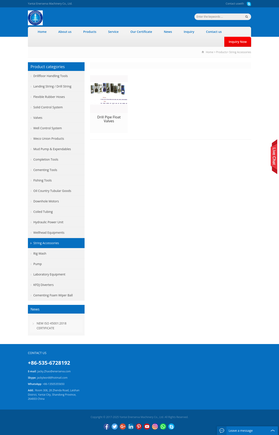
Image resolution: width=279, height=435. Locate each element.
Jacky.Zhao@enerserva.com (54, 371)
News (168, 32)
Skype (171, 426)
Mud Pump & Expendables (52, 149)
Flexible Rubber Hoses (49, 97)
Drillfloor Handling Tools (50, 76)
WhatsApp (163, 426)
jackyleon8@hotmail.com (52, 378)
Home (42, 32)
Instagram (155, 426)
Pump (37, 264)
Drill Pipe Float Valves (109, 119)
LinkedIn (131, 426)
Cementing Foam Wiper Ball (53, 295)
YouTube (147, 426)
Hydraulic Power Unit (48, 222)
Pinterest (139, 426)
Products (89, 32)
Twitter (115, 426)
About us (64, 32)
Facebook (107, 426)
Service (113, 32)
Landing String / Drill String (52, 86)
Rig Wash (39, 253)
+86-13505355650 (54, 384)
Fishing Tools (42, 180)
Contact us (232, 3)
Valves (37, 118)
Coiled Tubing (43, 212)
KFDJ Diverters (43, 285)
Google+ (123, 426)
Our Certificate (141, 32)
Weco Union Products (48, 138)
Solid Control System (48, 107)
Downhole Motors (46, 201)
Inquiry (189, 32)
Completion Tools (45, 159)
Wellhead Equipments (48, 232)
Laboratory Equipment (49, 274)
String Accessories (240, 52)
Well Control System (47, 128)
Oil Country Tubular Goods (52, 191)
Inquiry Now (238, 42)
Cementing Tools (45, 170)
